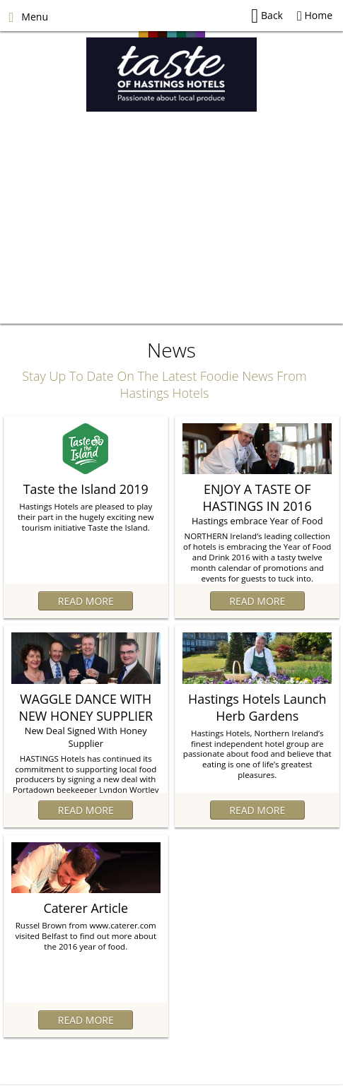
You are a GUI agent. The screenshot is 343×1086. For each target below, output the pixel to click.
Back (267, 16)
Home (314, 15)
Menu (28, 16)
